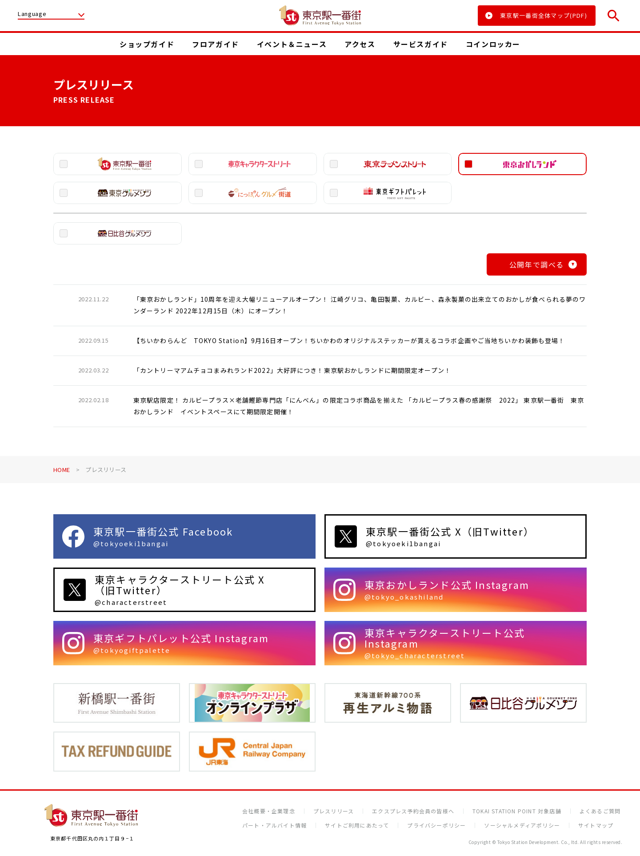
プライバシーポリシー (436, 825)
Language (32, 14)
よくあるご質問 (600, 811)
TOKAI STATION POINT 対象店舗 (516, 811)
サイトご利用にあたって (357, 825)
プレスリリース (333, 811)
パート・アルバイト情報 (274, 825)
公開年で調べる (543, 264)
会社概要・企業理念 (268, 811)
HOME (61, 469)
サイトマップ (595, 825)
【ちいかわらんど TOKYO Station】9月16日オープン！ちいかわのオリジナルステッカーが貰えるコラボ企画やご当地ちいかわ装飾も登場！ (349, 340)
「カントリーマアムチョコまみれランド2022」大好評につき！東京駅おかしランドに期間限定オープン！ (292, 370)
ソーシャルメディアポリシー (522, 825)
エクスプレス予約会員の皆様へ (413, 811)
